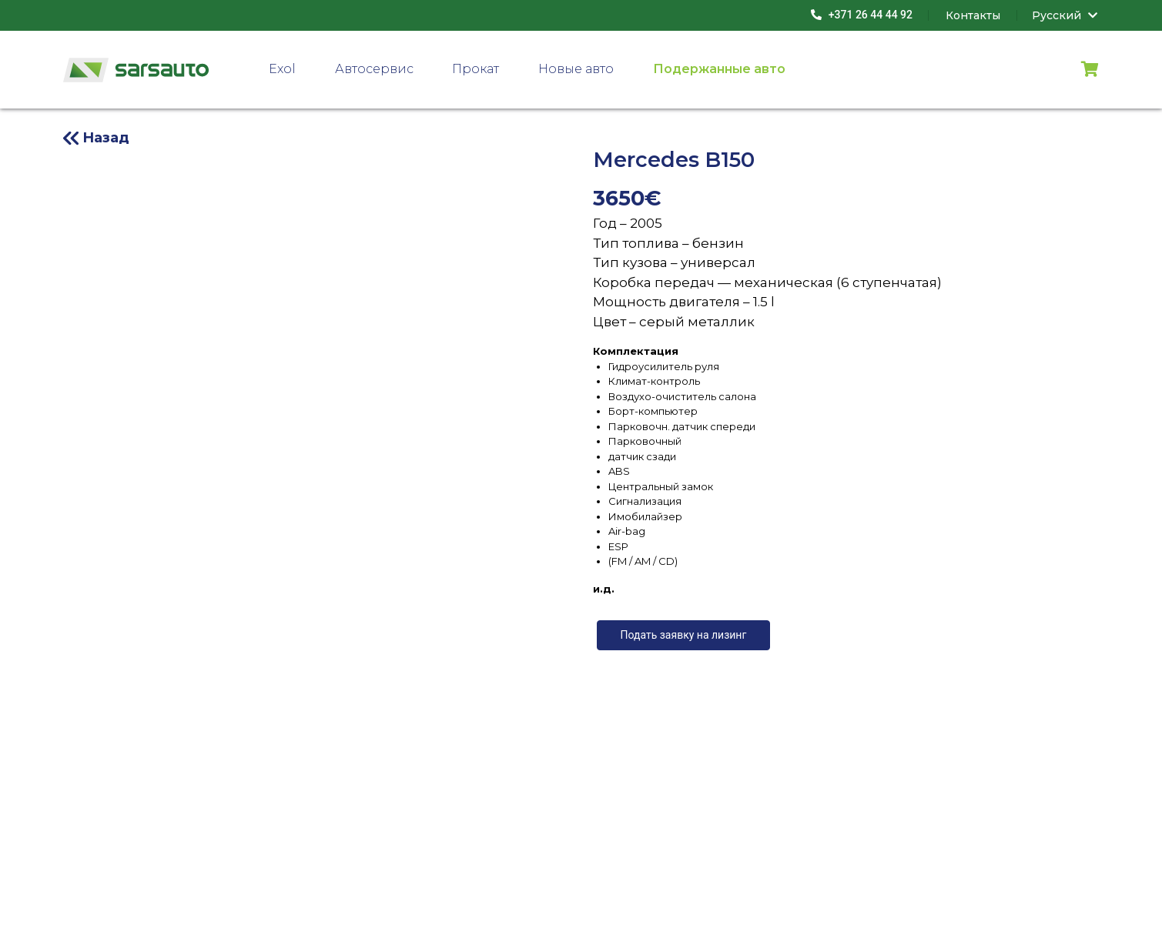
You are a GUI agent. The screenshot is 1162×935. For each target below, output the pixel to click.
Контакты (973, 15)
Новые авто (576, 69)
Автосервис (374, 69)
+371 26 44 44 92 (862, 14)
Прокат (475, 69)
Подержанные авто (719, 69)
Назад (105, 137)
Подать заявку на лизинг (684, 635)
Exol (282, 69)
